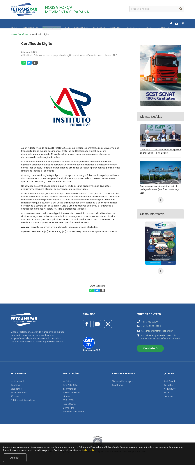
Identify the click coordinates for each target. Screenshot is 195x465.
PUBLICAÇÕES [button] (48, 23)
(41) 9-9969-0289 (151, 324)
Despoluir (168, 383)
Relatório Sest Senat (73, 409)
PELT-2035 (68, 398)
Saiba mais (117, 458)
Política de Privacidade (23, 398)
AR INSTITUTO (124, 23)
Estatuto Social (19, 390)
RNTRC (138, 23)
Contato (150, 347)
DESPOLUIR (108, 23)
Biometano (68, 406)
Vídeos (66, 394)
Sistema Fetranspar (122, 379)
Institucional (17, 379)
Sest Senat (118, 383)
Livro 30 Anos (69, 402)
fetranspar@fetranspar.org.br (157, 329)
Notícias (23, 32)
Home (14, 32)
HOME (14, 23)
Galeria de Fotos (71, 390)
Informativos (69, 387)
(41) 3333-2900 (149, 320)
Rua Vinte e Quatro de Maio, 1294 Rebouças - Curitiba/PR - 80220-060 (161, 335)
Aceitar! (179, 457)
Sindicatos (16, 387)
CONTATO (151, 23)
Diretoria (15, 383)
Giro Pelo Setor (70, 383)
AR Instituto (170, 387)
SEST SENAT (93, 23)
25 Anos (15, 394)
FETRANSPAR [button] (28, 23)
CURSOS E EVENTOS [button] (71, 23)
